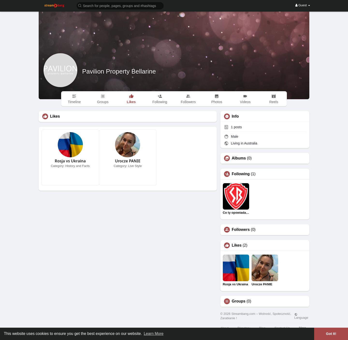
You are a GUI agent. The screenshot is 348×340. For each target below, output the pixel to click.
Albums (239, 158)
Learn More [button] (154, 334)
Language (301, 316)
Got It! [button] (331, 334)
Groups (239, 301)
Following (241, 174)
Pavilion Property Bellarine (119, 71)
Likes (237, 245)
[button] (120, 5)
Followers (241, 230)
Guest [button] (302, 5)
